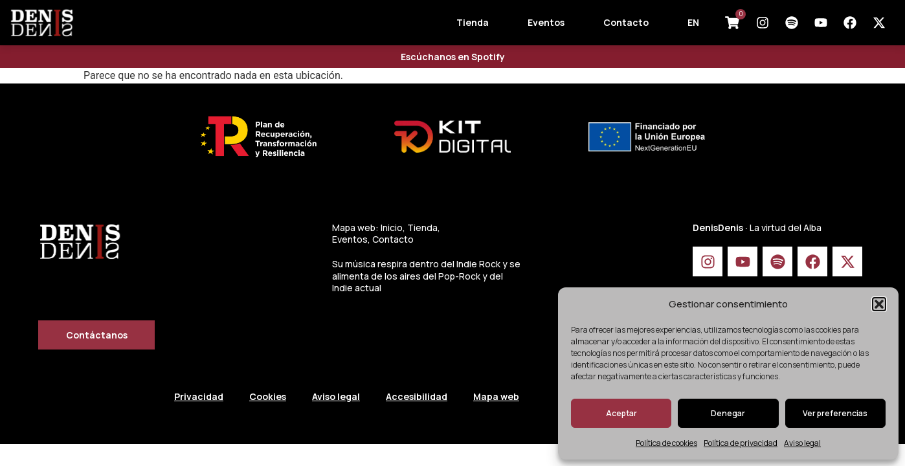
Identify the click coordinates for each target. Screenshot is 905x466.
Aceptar (621, 413)
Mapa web (496, 396)
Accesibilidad (416, 396)
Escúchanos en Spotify (453, 56)
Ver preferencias (835, 413)
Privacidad (198, 396)
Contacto (626, 22)
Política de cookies (666, 443)
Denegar (728, 413)
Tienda (472, 22)
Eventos (546, 22)
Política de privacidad (740, 443)
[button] (879, 304)
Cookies (267, 396)
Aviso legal (802, 443)
